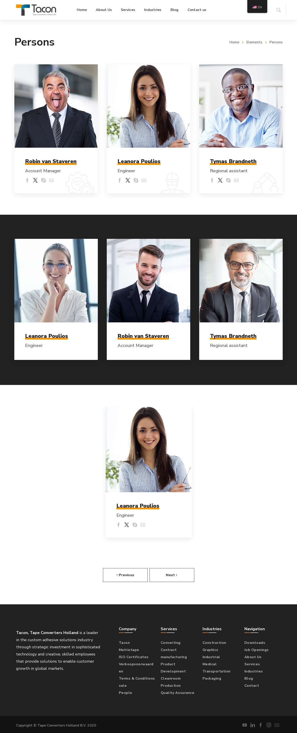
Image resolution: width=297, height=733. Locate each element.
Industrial (211, 656)
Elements (254, 42)
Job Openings (256, 649)
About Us (253, 656)
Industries (253, 671)
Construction (214, 642)
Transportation (217, 671)
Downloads (254, 642)
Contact (251, 685)
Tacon (124, 642)
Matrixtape (129, 649)
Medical (210, 664)
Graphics (210, 649)
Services (252, 664)
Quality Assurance (177, 692)
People (125, 692)
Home (234, 42)
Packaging (212, 678)
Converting (171, 642)
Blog (248, 678)
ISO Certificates (134, 656)
